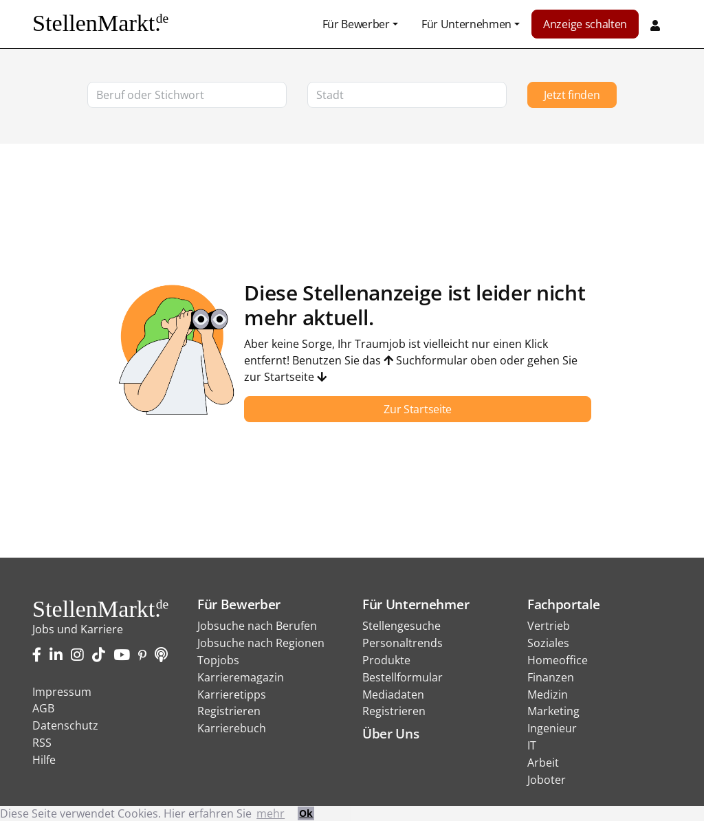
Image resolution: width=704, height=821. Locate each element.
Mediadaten (393, 694)
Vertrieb (548, 625)
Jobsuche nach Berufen (257, 625)
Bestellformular (402, 677)
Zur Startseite (418, 409)
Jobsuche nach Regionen (260, 642)
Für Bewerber (356, 24)
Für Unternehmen (466, 24)
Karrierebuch (231, 728)
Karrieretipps (231, 694)
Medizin (547, 694)
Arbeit (543, 762)
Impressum (61, 691)
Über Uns (390, 733)
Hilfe (44, 759)
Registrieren (229, 711)
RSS (42, 742)
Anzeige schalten (585, 24)
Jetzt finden (572, 94)
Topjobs (218, 660)
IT (531, 745)
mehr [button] (270, 813)
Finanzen (550, 677)
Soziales (548, 642)
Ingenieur (552, 728)
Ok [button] (306, 813)
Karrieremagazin (240, 677)
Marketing (553, 711)
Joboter (546, 779)
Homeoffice (557, 660)
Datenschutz (65, 725)
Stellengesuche (401, 625)
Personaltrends (402, 642)
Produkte (386, 660)
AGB (43, 708)
